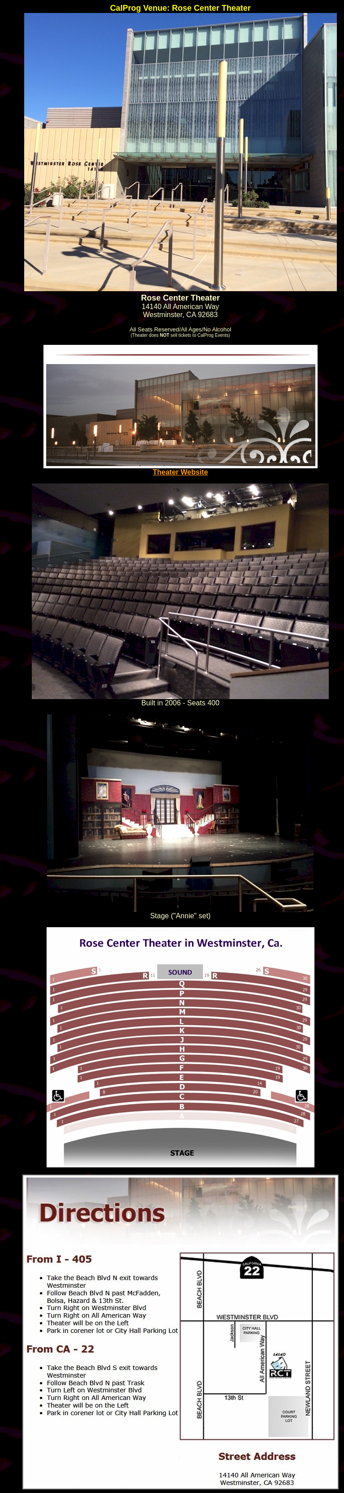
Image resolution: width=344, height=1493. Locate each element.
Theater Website (180, 469)
